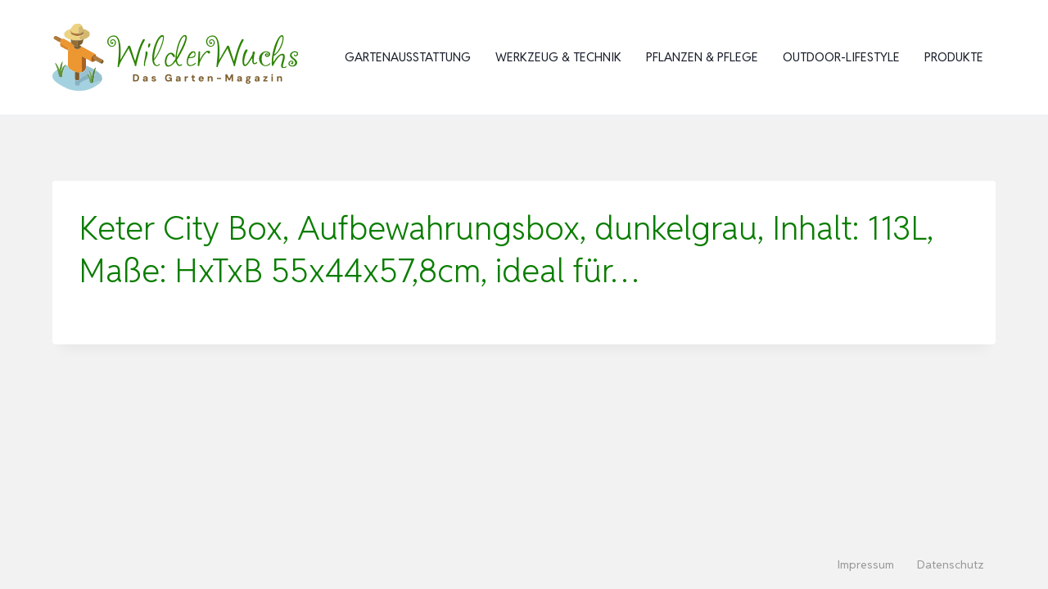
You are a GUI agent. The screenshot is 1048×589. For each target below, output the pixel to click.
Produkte (953, 57)
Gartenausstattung (408, 57)
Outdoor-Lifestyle (841, 57)
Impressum (866, 564)
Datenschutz (950, 564)
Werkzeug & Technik (558, 57)
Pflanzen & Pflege (702, 57)
